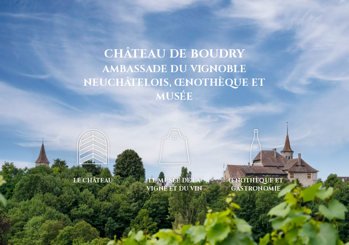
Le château (93, 180)
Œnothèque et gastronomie (255, 185)
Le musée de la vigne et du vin (174, 185)
